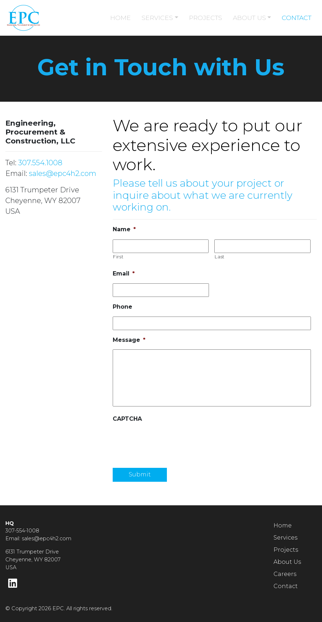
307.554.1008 (40, 162)
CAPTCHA (127, 418)
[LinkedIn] (12, 583)
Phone (122, 306)
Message (129, 340)
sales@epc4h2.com (62, 173)
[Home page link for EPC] (40, 18)
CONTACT (296, 17)
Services (285, 537)
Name (124, 229)
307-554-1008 (22, 530)
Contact (286, 586)
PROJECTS (205, 17)
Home (283, 525)
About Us (287, 561)
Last (220, 256)
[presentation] (167, 442)
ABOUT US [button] (249, 17)
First (118, 256)
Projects (286, 549)
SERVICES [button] (157, 17)
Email (124, 273)
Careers (285, 574)
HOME (120, 17)
